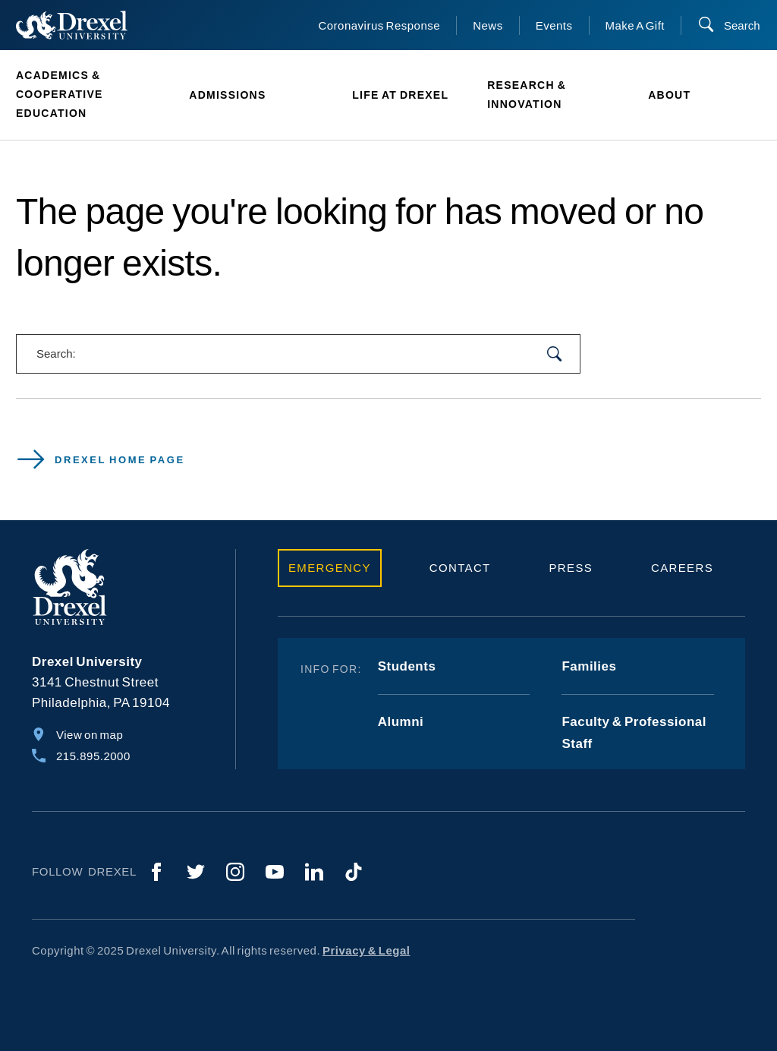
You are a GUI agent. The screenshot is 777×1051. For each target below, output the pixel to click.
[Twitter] (195, 872)
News (488, 25)
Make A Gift (635, 25)
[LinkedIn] (314, 872)
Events (554, 25)
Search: (56, 353)
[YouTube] (274, 872)
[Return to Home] (71, 25)
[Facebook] (156, 872)
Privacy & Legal (366, 950)
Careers (682, 567)
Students (407, 666)
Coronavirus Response (379, 25)
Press (571, 567)
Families (589, 666)
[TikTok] (353, 872)
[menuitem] (94, 95)
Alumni (401, 722)
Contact (460, 567)
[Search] (728, 25)
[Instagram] (235, 872)
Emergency (329, 567)
